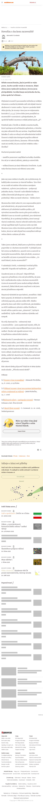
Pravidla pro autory (24, 795)
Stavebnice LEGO (31, 784)
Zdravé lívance (5, 759)
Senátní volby (4, 742)
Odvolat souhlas (36, 795)
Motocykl (24, 777)
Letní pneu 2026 (33, 755)
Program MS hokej (20, 740)
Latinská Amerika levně (21, 764)
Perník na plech (5, 766)
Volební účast (4, 749)
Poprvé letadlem (19, 757)
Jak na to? (21, 481)
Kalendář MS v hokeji (20, 747)
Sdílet (10, 41)
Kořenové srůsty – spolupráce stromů (18, 400)
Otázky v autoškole (34, 764)
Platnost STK (32, 766)
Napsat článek (21, 431)
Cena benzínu (34, 771)
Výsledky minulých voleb (7, 745)
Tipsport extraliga (19, 749)
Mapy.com (16, 771)
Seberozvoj (22, 456)
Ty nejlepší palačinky (6, 755)
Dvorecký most (35, 773)
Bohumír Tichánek (13, 35)
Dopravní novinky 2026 (35, 759)
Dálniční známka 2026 (35, 757)
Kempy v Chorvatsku (20, 755)
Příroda (15, 456)
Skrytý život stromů (12, 408)
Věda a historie (7, 570)
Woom (34, 777)
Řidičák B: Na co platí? (35, 762)
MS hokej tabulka (19, 742)
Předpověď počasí (25, 771)
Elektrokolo (18, 777)
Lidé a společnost (8, 513)
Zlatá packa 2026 (7, 773)
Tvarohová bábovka (6, 762)
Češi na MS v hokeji (20, 745)
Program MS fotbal (34, 740)
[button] (21, 63)
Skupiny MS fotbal (33, 742)
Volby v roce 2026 (5, 738)
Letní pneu (15, 786)
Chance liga (32, 747)
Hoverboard (22, 780)
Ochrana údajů (12, 795)
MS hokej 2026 (19, 738)
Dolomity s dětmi (19, 766)
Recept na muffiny (6, 757)
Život (28, 456)
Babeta (29, 777)
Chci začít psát (20, 476)
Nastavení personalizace (21, 798)
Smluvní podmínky (25, 793)
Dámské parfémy (6, 786)
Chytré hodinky (36, 786)
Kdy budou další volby (7, 747)
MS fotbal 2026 (33, 738)
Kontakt (3, 795)
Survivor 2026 (16, 773)
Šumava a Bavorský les (21, 759)
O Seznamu (14, 793)
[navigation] (2, 2)
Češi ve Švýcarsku (19, 762)
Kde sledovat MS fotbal (35, 745)
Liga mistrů (32, 749)
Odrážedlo (28, 780)
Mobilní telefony (22, 784)
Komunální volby (5, 740)
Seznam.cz (33, 2)
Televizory (28, 786)
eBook (4, 41)
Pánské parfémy (21, 788)
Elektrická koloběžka (12, 780)
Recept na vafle (5, 764)
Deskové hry (22, 786)
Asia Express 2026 (25, 773)
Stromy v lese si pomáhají (14, 380)
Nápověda (35, 793)
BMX (33, 780)
